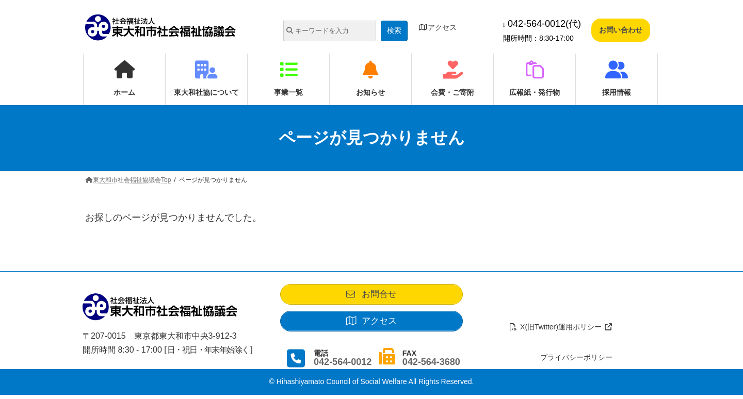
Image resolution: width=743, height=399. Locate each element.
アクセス (437, 27)
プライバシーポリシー (576, 361)
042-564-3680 (431, 366)
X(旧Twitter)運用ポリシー (561, 331)
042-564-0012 (343, 366)
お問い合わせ (620, 30)
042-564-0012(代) (542, 24)
